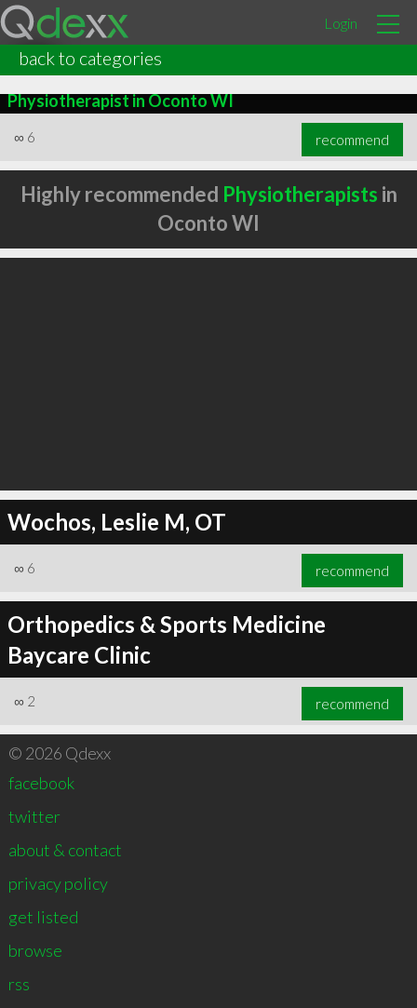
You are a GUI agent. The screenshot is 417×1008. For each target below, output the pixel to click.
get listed (43, 917)
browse (35, 950)
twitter (34, 816)
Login (340, 23)
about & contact (65, 850)
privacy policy (58, 883)
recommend (352, 139)
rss (19, 984)
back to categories (90, 58)
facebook (41, 783)
